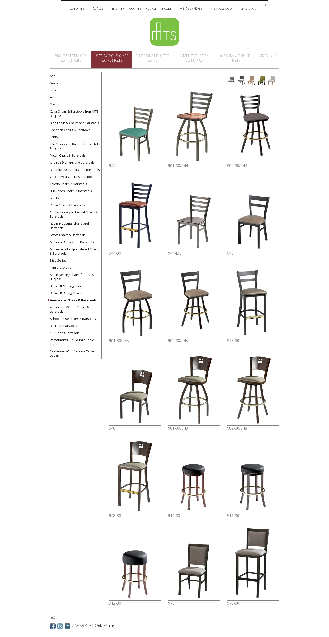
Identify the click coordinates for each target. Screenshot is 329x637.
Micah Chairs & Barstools (68, 155)
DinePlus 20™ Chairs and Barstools (75, 169)
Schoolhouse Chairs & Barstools (73, 318)
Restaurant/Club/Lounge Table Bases (72, 353)
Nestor (55, 104)
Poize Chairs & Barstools (67, 205)
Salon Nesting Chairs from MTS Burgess (72, 276)
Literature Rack (246, 8)
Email (67, 626)
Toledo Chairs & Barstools (68, 184)
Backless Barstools (63, 326)
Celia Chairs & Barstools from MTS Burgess (74, 113)
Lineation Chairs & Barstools (70, 130)
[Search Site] (265, 5)
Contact (151, 8)
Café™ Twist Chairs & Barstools (72, 177)
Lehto (54, 137)
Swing (54, 83)
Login (53, 617)
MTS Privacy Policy (221, 8)
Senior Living (267, 55)
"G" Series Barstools (64, 333)
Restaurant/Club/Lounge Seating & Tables (111, 57)
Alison (54, 97)
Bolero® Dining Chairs (66, 293)
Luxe (53, 90)
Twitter (60, 626)
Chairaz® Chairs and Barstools (72, 162)
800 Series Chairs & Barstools (71, 191)
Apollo (54, 198)
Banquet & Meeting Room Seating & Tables (70, 57)
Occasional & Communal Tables (235, 57)
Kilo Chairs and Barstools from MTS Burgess (75, 146)
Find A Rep (118, 8)
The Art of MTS (75, 8)
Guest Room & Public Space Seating (152, 57)
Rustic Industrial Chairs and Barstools (69, 225)
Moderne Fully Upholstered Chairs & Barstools (74, 251)
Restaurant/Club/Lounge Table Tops (72, 342)
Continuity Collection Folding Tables (194, 57)
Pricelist (166, 8)
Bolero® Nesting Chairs (67, 286)
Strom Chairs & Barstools (68, 235)
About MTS (135, 8)
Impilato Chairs (60, 267)
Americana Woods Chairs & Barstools (69, 309)
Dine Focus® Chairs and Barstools (74, 123)
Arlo (53, 76)
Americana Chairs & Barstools (73, 300)
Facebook (53, 626)
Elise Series (58, 260)
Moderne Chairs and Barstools (72, 242)
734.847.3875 (79, 625)
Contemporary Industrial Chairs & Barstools (74, 214)
